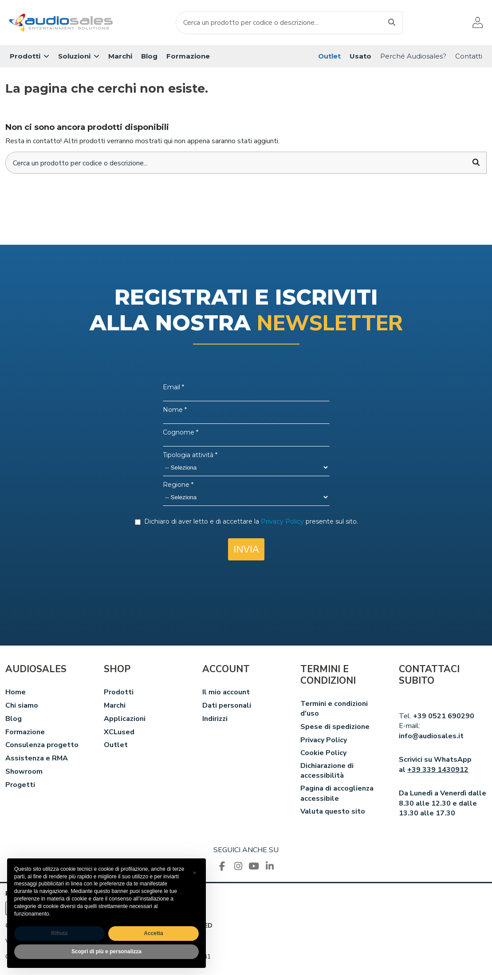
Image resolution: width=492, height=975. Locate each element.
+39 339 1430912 (437, 770)
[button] (29, 56)
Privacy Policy (323, 740)
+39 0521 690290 (443, 716)
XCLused (119, 732)
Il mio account (226, 693)
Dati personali (226, 706)
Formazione (25, 732)
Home (15, 693)
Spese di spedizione (335, 727)
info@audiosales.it (431, 736)
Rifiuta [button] (59, 933)
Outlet (116, 746)
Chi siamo (21, 706)
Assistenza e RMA (36, 759)
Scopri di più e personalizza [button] (106, 951)
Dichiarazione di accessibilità (327, 771)
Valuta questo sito (332, 812)
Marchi (115, 706)
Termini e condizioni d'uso (334, 709)
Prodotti (119, 693)
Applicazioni (125, 719)
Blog (13, 719)
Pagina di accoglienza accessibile (337, 794)
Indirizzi (215, 719)
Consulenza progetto (42, 746)
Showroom (24, 772)
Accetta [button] (153, 933)
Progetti (20, 785)
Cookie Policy (323, 754)
